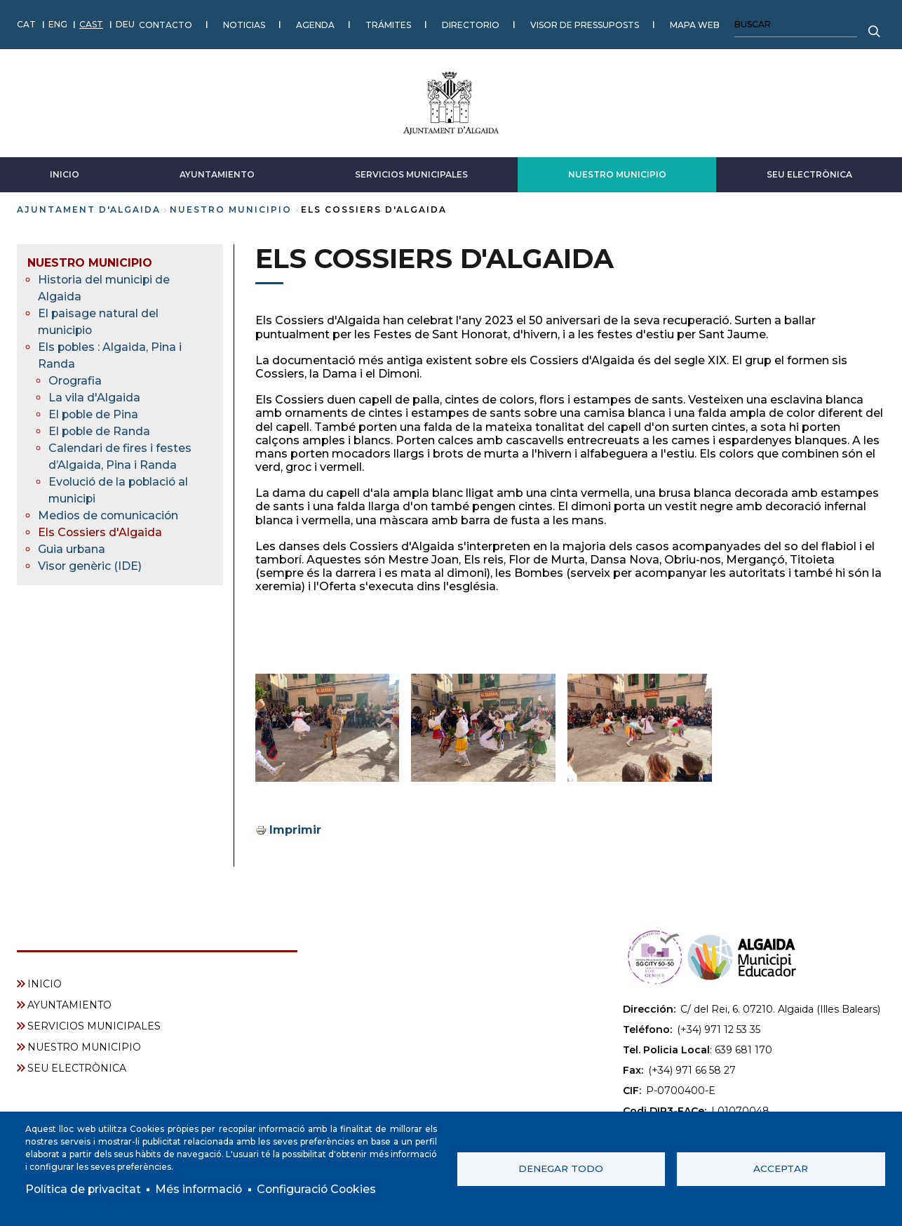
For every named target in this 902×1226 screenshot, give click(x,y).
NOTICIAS (244, 24)
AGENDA (315, 24)
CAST (91, 24)
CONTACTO (165, 24)
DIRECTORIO (470, 24)
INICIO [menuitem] (44, 983)
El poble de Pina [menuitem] (94, 413)
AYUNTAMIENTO (217, 173)
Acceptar (780, 1168)
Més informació (200, 1189)
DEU (125, 24)
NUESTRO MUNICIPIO (617, 173)
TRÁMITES (388, 24)
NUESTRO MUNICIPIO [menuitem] (89, 262)
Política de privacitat (83, 1189)
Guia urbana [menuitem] (72, 548)
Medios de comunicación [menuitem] (109, 514)
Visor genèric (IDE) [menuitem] (90, 565)
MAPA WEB (695, 24)
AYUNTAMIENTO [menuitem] (69, 1004)
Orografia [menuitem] (75, 380)
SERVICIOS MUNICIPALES (411, 173)
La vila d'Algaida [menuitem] (94, 397)
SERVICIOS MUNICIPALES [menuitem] (94, 1025)
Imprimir (295, 830)
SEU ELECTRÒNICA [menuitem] (76, 1067)
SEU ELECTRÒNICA (809, 173)
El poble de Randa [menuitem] (100, 430)
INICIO (64, 173)
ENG (57, 24)
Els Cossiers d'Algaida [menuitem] (100, 531)
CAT (26, 24)
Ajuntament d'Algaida (89, 209)
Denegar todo (560, 1168)
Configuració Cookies (321, 1189)
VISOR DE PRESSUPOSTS (584, 24)
